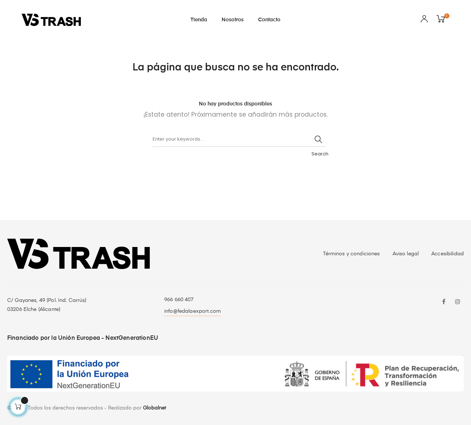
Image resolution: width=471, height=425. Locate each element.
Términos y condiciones (351, 253)
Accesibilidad (447, 253)
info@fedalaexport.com (192, 311)
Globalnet (154, 408)
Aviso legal (406, 253)
